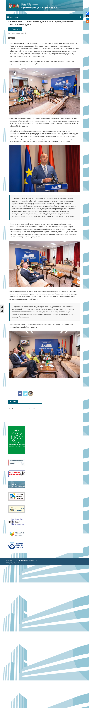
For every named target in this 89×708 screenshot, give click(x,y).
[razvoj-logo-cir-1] (16, 533)
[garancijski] (16, 509)
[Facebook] (87, 13)
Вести (11, 38)
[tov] (16, 496)
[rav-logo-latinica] (16, 545)
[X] (87, 16)
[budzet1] (16, 484)
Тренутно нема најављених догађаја (22, 408)
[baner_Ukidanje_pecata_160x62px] (16, 473)
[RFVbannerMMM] (16, 521)
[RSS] (87, 21)
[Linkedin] (87, 19)
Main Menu (14, 17)
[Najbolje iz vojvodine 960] (16, 440)
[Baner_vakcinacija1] (16, 462)
